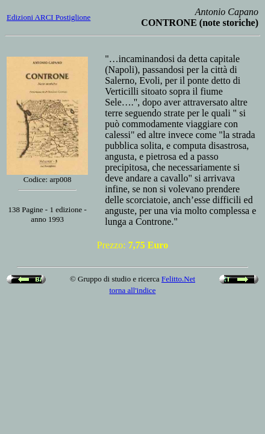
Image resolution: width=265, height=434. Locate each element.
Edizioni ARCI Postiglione (48, 17)
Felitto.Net (178, 278)
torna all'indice (132, 290)
